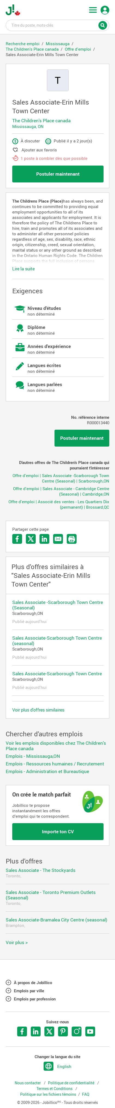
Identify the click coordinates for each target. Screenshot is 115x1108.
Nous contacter (28, 1082)
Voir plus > (17, 942)
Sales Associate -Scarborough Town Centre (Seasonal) (57, 605)
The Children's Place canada (41, 120)
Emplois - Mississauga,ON (33, 756)
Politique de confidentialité (71, 1082)
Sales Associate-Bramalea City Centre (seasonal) (56, 920)
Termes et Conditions (55, 1088)
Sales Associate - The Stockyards (40, 870)
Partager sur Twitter (31, 539)
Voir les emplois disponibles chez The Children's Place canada (56, 746)
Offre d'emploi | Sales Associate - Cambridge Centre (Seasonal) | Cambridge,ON (61, 491)
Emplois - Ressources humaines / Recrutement (55, 764)
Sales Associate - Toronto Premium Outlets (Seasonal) (51, 895)
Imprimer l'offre (72, 539)
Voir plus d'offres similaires (38, 710)
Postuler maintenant (58, 174)
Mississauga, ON (28, 126)
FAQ (85, 1094)
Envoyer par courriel (58, 539)
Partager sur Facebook (17, 539)
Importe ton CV (58, 831)
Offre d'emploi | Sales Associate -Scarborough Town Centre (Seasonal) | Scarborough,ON (61, 478)
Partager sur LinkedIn (44, 539)
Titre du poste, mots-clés (57, 25)
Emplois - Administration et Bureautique (47, 771)
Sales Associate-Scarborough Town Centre (57, 673)
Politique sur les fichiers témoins (48, 1094)
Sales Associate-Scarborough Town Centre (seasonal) (57, 640)
